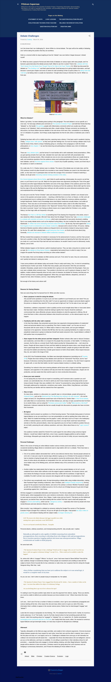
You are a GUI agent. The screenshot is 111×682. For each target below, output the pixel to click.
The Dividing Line (33, 68)
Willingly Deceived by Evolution (71, 23)
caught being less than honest (55, 230)
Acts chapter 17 (35, 146)
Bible (32, 656)
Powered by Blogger (55, 670)
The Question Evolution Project (71, 19)
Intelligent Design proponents (74, 482)
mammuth (59, 673)
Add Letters (58, 114)
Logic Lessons (51, 19)
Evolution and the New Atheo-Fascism (42, 23)
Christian (39, 656)
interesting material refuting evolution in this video (51, 175)
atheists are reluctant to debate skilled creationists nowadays (45, 232)
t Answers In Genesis (44, 219)
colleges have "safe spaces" (34, 141)
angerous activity (56, 501)
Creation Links (65, 26)
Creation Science (49, 656)
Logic (67, 656)
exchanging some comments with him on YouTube (35, 619)
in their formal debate (81, 398)
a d (50, 501)
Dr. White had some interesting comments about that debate (46, 223)
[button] (89, 36)
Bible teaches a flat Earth (79, 403)
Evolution (60, 656)
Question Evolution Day (48, 26)
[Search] (93, 4)
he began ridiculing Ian (65, 513)
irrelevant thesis (29, 396)
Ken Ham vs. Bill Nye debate (37, 215)
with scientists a (32, 219)
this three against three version (44, 161)
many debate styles (33, 152)
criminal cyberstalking (33, 501)
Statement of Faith (35, 19)
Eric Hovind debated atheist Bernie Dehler (33, 179)
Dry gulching (40, 126)
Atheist (27, 656)
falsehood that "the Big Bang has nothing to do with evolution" (61, 396)
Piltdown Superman (30, 4)
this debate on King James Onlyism (39, 250)
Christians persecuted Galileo (57, 403)
